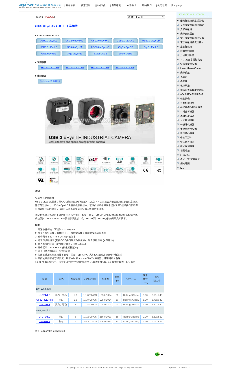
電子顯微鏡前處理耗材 (192, 42)
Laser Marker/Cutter (190, 68)
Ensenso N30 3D (100, 67)
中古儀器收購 (187, 141)
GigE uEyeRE (74, 53)
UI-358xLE (44, 321)
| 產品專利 (115, 5)
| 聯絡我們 (146, 5)
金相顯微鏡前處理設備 (192, 20)
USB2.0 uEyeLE (48, 40)
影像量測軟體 (187, 51)
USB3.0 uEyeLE (48, 47)
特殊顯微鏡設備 (188, 64)
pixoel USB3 (125, 53)
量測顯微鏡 (186, 46)
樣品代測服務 (187, 146)
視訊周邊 (185, 85)
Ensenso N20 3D (75, 67)
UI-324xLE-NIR (44, 299)
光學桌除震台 (187, 33)
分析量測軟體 (187, 55)
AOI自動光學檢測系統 (191, 94)
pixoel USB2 (100, 53)
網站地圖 (185, 163)
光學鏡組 (185, 72)
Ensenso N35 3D (125, 67)
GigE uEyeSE (48, 53)
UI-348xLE (44, 316)
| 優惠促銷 (85, 5)
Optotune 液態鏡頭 (50, 81)
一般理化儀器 (187, 124)
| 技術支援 (100, 5)
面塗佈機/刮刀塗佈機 (191, 107)
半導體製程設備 (188, 128)
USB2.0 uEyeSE (125, 40)
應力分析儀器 (187, 116)
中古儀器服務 (187, 133)
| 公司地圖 (161, 5)
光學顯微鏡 (186, 29)
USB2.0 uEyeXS (100, 40)
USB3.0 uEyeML (74, 47)
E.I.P (182, 167)
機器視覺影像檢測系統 (192, 90)
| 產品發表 (69, 5)
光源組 (183, 77)
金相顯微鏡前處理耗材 (192, 25)
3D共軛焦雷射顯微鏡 (191, 59)
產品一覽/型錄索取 (190, 159)
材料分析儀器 (187, 111)
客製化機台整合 (188, 103)
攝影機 (183, 81)
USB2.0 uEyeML (74, 40)
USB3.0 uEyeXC (100, 47)
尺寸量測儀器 (187, 120)
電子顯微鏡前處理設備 (192, 38)
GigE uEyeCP (125, 47)
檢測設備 (185, 98)
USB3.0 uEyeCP (151, 40)
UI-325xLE (44, 304)
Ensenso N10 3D (50, 67)
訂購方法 (185, 154)
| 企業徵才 (131, 5)
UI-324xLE (44, 295)
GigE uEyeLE (151, 47)
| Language (177, 5)
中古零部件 (186, 137)
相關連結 (185, 150)
